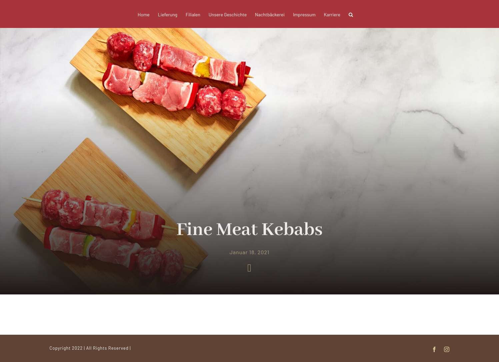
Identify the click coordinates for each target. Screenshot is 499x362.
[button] (351, 14)
